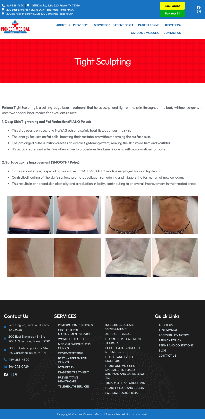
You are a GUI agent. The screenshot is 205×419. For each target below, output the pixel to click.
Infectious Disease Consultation (119, 327)
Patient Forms (151, 25)
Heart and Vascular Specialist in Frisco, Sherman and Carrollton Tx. (125, 371)
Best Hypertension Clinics (72, 360)
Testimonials (169, 330)
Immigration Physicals (75, 325)
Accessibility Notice (174, 335)
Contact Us (172, 33)
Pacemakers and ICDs (121, 393)
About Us (66, 25)
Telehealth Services (74, 386)
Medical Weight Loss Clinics (74, 346)
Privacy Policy (170, 340)
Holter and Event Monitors (119, 359)
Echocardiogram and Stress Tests (122, 350)
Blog (163, 350)
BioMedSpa (173, 25)
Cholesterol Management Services (75, 332)
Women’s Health (71, 339)
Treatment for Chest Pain (125, 383)
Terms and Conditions (176, 345)
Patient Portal (125, 25)
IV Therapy (66, 367)
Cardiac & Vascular (146, 33)
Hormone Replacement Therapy (123, 341)
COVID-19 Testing (70, 353)
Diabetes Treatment (73, 372)
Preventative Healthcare (68, 379)
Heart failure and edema (124, 388)
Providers (85, 25)
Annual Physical (118, 334)
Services (104, 25)
